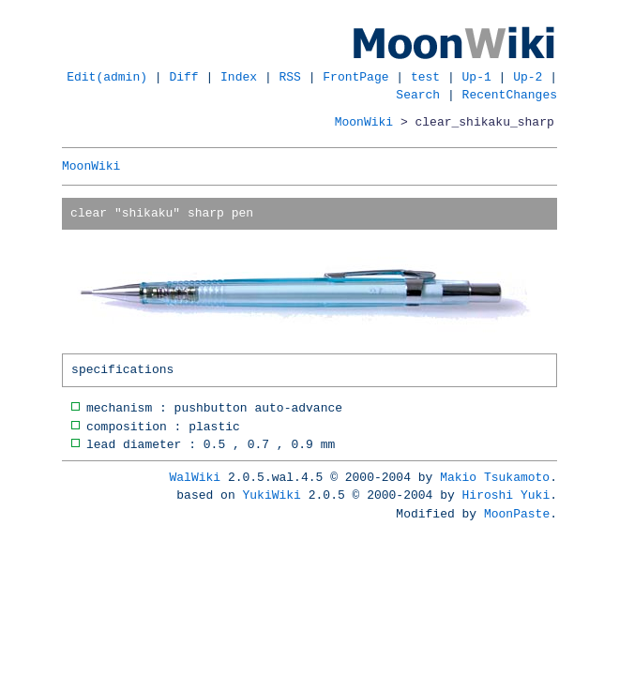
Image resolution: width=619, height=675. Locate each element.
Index (238, 76)
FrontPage (355, 76)
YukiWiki (272, 495)
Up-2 (527, 76)
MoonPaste (517, 513)
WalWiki (195, 477)
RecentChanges (509, 94)
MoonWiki (364, 121)
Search (418, 94)
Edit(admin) (107, 76)
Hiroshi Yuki (506, 495)
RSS (290, 76)
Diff (184, 76)
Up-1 (476, 76)
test (425, 76)
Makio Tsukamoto (495, 477)
